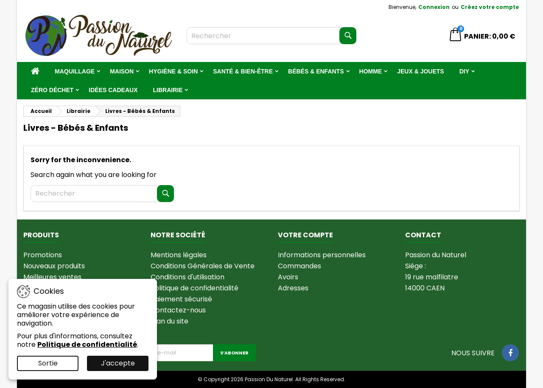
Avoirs (288, 277)
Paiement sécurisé (181, 299)
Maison (122, 71)
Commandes (299, 266)
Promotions (42, 255)
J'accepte (118, 363)
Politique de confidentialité (194, 288)
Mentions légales (179, 255)
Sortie (48, 363)
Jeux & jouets (420, 71)
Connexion (434, 7)
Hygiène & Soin (173, 71)
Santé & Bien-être (243, 71)
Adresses (293, 288)
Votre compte (305, 235)
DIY (464, 71)
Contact (423, 235)
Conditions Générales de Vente (203, 266)
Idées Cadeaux (113, 90)
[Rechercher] (271, 35)
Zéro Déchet (52, 90)
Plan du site (169, 321)
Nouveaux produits (54, 266)
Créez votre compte (490, 7)
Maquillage (75, 71)
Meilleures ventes (52, 277)
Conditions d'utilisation (187, 277)
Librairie (167, 90)
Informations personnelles (322, 255)
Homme (370, 71)
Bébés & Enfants (316, 71)
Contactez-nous (178, 310)
